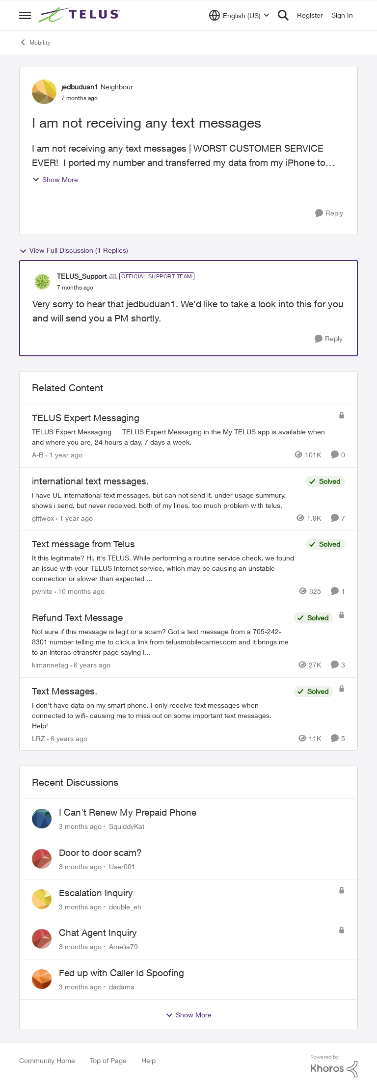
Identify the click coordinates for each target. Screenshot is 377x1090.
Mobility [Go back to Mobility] (35, 42)
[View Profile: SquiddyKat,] (42, 818)
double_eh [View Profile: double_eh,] (125, 906)
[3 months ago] (80, 826)
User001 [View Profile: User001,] (122, 866)
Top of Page (108, 1060)
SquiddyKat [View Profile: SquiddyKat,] (126, 826)
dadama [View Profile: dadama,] (122, 987)
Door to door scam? (100, 852)
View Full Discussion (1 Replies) (73, 250)
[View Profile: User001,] (42, 859)
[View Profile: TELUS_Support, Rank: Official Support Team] (42, 282)
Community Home (47, 1060)
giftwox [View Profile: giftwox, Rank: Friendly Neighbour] (43, 517)
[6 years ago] (90, 665)
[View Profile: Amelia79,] (42, 939)
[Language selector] (239, 15)
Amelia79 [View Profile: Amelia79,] (123, 946)
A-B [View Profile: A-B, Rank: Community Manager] (38, 455)
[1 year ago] (64, 455)
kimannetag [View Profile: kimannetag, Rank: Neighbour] (50, 665)
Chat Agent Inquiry (98, 932)
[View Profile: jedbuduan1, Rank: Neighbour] (44, 92)
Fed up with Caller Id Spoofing (121, 972)
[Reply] (329, 213)
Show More (55, 179)
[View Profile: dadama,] (42, 979)
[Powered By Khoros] (334, 1066)
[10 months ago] (79, 591)
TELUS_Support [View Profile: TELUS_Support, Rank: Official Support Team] (82, 276)
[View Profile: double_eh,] (42, 899)
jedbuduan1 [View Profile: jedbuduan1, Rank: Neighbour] (79, 86)
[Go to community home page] (80, 15)
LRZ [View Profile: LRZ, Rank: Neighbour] (38, 738)
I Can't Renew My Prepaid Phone (127, 812)
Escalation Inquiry (96, 892)
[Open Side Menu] (25, 15)
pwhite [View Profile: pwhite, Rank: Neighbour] (42, 591)
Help (148, 1060)
